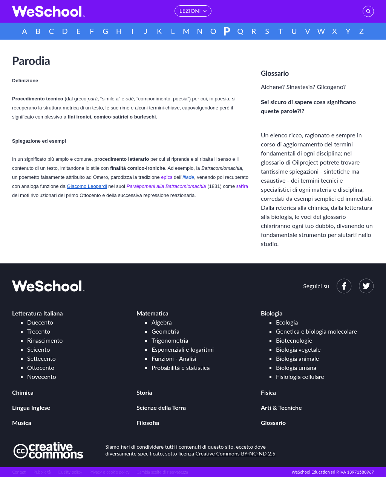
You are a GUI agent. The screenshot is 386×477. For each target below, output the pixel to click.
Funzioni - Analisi (174, 358)
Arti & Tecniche (281, 407)
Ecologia (287, 322)
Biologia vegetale (298, 349)
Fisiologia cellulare (300, 376)
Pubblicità (42, 471)
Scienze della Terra (161, 407)
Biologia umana (296, 367)
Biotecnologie (294, 340)
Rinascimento (45, 340)
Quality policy (70, 471)
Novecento (41, 376)
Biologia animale (297, 358)
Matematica (152, 313)
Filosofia (147, 422)
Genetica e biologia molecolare (316, 331)
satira (242, 186)
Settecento (41, 358)
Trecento (38, 331)
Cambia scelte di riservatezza (162, 471)
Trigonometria (170, 340)
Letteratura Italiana (37, 313)
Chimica (23, 392)
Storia (144, 392)
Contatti (19, 471)
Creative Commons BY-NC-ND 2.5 (236, 453)
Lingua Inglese (31, 407)
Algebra (162, 322)
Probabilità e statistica (181, 367)
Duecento (40, 322)
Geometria (165, 331)
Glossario (273, 422)
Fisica (268, 392)
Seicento (38, 349)
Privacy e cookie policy (109, 471)
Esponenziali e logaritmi (183, 349)
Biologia (271, 313)
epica (166, 177)
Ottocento (40, 367)
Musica (21, 422)
